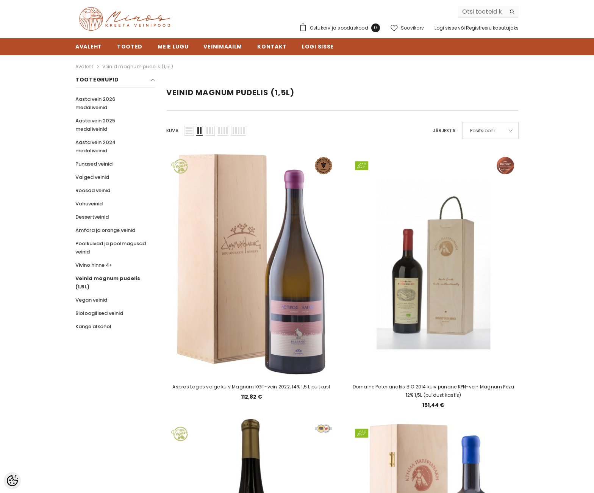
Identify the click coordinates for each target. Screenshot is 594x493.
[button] (189, 131)
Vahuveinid (89, 203)
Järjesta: (444, 130)
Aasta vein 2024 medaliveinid (95, 146)
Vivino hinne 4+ (94, 265)
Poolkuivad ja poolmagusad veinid (110, 247)
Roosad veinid (92, 190)
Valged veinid (92, 177)
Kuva (172, 130)
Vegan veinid (91, 300)
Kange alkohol (93, 326)
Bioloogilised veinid (99, 313)
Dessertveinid (92, 217)
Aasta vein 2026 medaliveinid (95, 103)
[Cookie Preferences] (12, 480)
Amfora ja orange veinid (105, 230)
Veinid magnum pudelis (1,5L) (138, 66)
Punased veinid (94, 163)
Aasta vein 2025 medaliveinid (95, 125)
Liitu (476, 419)
